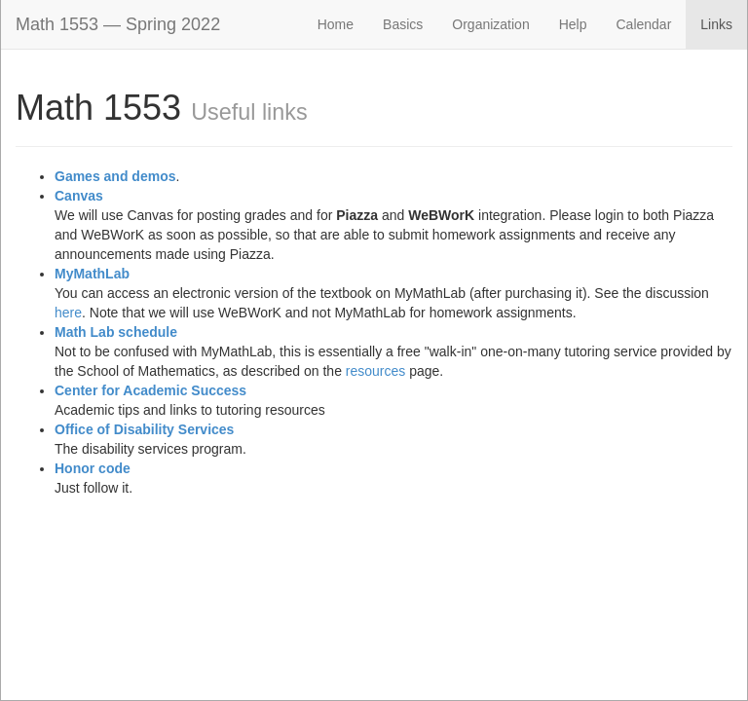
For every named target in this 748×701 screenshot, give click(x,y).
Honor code (93, 468)
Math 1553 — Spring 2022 (118, 24)
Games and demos (115, 176)
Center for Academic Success (150, 390)
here (68, 312)
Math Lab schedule (116, 332)
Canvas (79, 195)
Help (573, 24)
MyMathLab (92, 273)
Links (716, 24)
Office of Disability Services (144, 429)
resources (375, 371)
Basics (403, 24)
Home (336, 24)
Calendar (643, 24)
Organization (490, 24)
